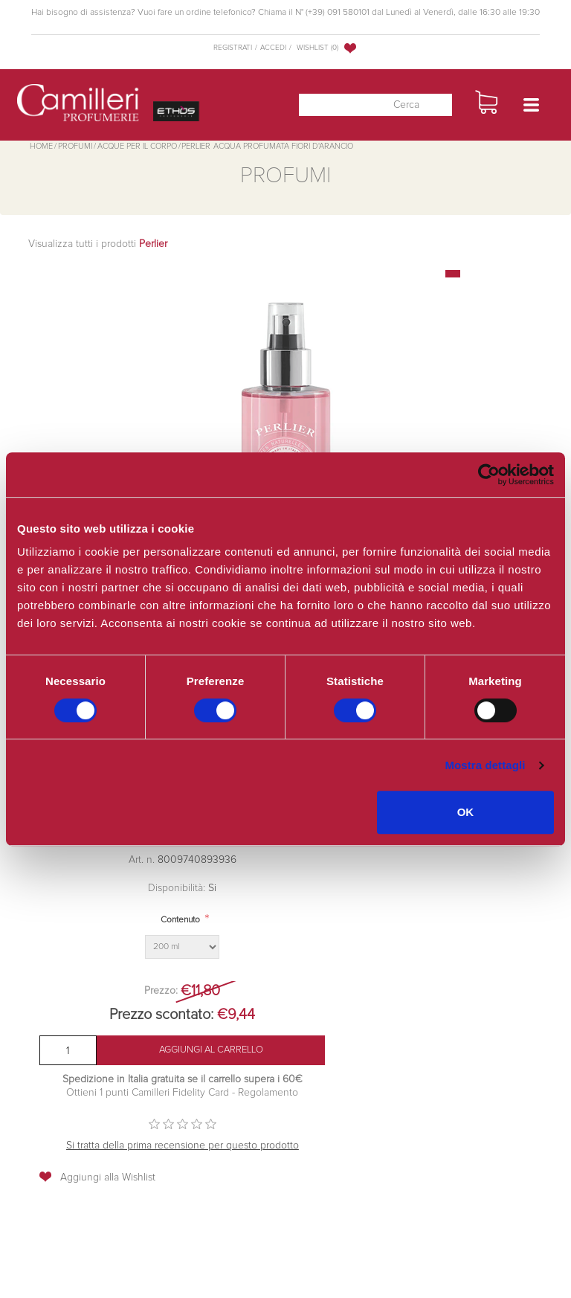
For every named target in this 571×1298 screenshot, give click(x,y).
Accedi (273, 47)
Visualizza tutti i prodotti (97, 244)
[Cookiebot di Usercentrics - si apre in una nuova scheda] (489, 474)
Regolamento (266, 1092)
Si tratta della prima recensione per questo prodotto (182, 1145)
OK (465, 812)
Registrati (232, 47)
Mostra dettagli (485, 765)
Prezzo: (161, 991)
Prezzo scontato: (161, 1014)
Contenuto (180, 920)
